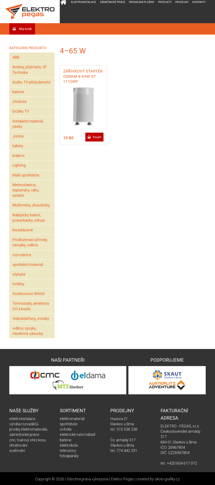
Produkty (165, 2)
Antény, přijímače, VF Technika (29, 69)
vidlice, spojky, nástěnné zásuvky (27, 331)
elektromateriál (72, 418)
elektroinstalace (22, 418)
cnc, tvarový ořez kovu (27, 440)
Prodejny (182, 2)
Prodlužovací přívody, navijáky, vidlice (30, 242)
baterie (18, 92)
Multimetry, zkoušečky (31, 205)
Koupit (97, 137)
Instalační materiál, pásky (28, 124)
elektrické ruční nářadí (77, 434)
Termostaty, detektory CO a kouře (30, 306)
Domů (63, 11)
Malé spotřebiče (25, 175)
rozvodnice (21, 255)
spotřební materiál (27, 264)
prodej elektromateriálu (28, 429)
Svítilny (18, 284)
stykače (19, 274)
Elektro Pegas (122, 479)
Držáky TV (20, 111)
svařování (17, 450)
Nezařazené (22, 230)
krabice (18, 155)
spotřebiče (69, 424)
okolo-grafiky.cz (167, 479)
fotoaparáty (69, 456)
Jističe (18, 136)
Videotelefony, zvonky (30, 318)
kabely (17, 146)
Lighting (19, 165)
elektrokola (69, 445)
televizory (68, 450)
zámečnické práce (24, 434)
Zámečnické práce (112, 2)
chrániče (19, 101)
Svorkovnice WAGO (28, 293)
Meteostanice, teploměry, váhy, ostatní (25, 190)
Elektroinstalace (83, 2)
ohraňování (18, 445)
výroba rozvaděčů (23, 424)
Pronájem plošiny (141, 2)
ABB (15, 57)
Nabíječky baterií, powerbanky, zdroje (28, 217)
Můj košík (25, 29)
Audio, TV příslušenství (31, 82)
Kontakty (199, 2)
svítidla (65, 429)
